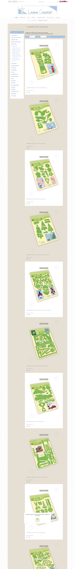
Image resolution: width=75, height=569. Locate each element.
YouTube (16, 551)
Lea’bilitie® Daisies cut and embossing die (44, 269)
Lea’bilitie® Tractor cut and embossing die (44, 363)
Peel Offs (13, 83)
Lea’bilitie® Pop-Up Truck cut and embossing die (44, 410)
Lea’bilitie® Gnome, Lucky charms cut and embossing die (44, 175)
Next (51, 537)
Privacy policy (25, 551)
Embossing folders (15, 66)
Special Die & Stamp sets (16, 38)
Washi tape (13, 68)
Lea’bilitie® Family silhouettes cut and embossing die (56, 457)
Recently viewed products (58, 551)
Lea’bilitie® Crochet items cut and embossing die (57, 104)
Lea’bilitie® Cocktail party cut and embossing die (44, 245)
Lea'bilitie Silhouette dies (16, 55)
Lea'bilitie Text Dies (15, 53)
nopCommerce (30, 562)
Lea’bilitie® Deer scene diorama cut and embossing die (57, 316)
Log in (10, 1)
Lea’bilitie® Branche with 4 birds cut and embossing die (44, 151)
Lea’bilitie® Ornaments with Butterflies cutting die (44, 433)
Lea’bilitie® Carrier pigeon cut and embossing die (44, 57)
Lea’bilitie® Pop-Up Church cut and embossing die (57, 504)
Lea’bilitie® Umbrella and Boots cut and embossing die (31, 175)
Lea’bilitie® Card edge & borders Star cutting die (43, 527)
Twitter (11, 551)
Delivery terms (25, 555)
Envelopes (13, 81)
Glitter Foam (13, 44)
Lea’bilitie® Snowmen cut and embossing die (31, 339)
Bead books (13, 94)
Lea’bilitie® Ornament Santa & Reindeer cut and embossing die (44, 81)
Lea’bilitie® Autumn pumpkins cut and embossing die (44, 316)
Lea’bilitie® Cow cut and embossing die (30, 386)
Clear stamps (14, 64)
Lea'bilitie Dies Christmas (16, 51)
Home (29, 21)
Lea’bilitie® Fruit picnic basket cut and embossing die (58, 269)
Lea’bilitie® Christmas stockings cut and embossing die (57, 481)
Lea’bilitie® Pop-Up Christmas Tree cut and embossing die (30, 504)
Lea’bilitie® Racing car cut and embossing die (31, 104)
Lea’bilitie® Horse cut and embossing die (44, 386)
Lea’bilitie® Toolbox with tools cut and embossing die (44, 104)
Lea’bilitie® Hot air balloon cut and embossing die (57, 222)
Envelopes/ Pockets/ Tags (16, 57)
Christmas (13, 87)
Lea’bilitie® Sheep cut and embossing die (57, 386)
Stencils (12, 72)
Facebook (9, 551)
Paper (12, 79)
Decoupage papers (15, 85)
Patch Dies (14, 61)
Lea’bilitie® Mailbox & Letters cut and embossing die (31, 58)
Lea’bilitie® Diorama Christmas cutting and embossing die (56, 81)
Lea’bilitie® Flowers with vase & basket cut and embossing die (31, 128)
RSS (14, 551)
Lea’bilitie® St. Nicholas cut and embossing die (57, 175)
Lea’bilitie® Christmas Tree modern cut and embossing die (31, 81)
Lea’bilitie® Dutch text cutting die (58, 128)
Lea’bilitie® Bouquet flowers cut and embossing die (57, 245)
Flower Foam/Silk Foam (16, 42)
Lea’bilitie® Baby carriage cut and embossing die (31, 433)
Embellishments (14, 74)
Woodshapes (14, 70)
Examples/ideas (14, 40)
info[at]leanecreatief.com (13, 555)
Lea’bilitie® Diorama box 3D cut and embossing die (31, 363)
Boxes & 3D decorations (16, 60)
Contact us (40, 551)
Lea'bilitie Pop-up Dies (16, 54)
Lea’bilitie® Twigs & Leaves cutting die (31, 269)
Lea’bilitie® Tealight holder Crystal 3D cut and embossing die (44, 340)
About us (24, 553)
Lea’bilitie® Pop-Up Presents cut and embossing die (31, 222)
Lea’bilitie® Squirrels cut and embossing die (44, 292)
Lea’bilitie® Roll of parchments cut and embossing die (30, 199)
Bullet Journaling (14, 77)
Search (54, 553)
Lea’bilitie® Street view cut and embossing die (31, 457)
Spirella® (13, 89)
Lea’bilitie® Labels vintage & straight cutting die (44, 480)
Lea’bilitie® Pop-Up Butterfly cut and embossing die (31, 410)
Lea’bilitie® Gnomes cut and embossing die (31, 480)
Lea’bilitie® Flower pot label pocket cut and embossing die (31, 293)
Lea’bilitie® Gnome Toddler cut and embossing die (57, 57)
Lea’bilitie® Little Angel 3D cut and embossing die (57, 527)
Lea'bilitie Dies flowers (16, 50)
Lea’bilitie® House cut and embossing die (44, 457)
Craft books (13, 96)
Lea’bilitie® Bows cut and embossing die (44, 222)
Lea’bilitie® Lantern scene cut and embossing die (31, 151)
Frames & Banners (15, 58)
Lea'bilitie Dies (34, 21)
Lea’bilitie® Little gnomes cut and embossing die (57, 292)
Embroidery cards (15, 92)
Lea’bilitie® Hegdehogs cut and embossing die (57, 151)
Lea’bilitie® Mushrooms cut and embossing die (31, 316)
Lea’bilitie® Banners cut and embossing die (31, 527)
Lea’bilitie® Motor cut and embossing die (57, 410)
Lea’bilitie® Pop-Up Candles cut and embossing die (44, 504)
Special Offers (14, 36)
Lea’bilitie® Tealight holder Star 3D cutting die (57, 339)
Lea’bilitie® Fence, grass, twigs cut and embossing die (57, 363)
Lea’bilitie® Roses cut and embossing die (44, 128)
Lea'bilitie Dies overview (16, 48)
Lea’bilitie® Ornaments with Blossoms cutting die (57, 433)
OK (37, 519)
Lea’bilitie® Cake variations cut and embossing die (31, 245)
